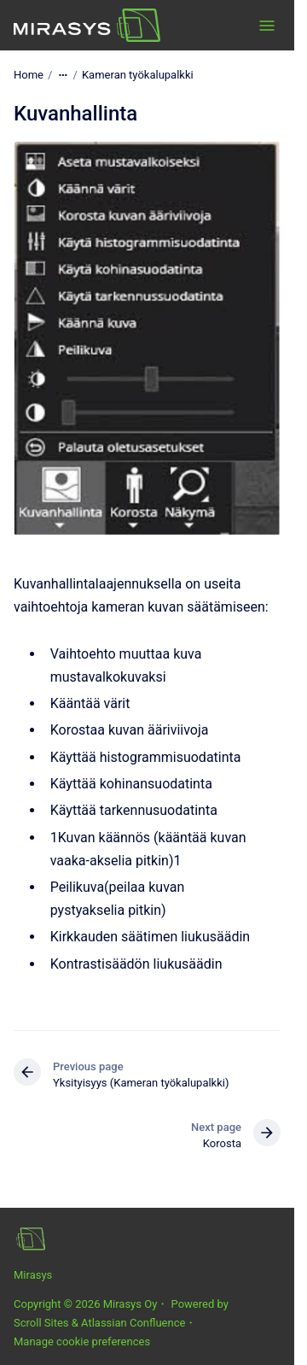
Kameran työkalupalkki (138, 74)
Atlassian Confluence (133, 1322)
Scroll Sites (41, 1322)
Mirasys (33, 1274)
